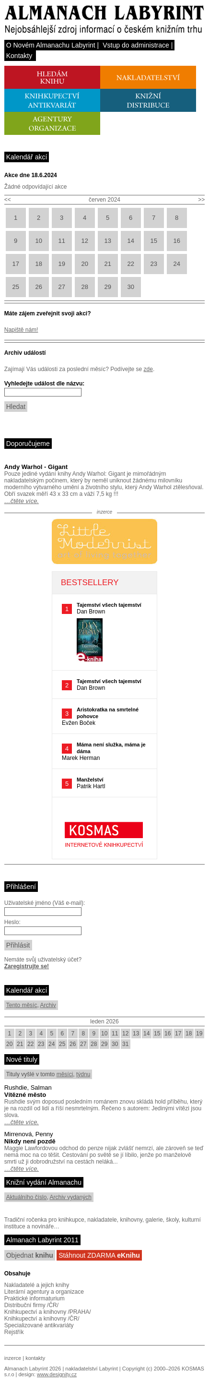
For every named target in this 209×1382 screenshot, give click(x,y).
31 (125, 1044)
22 (130, 263)
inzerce (12, 1358)
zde (148, 369)
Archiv (48, 1005)
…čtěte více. (21, 501)
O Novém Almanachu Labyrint (50, 45)
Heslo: (12, 922)
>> (201, 199)
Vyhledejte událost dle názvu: (44, 383)
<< (7, 199)
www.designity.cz (57, 1374)
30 (130, 286)
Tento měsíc (21, 1005)
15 (153, 240)
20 (84, 263)
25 (15, 286)
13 (107, 240)
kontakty (35, 1358)
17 (15, 263)
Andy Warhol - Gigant (36, 466)
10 (38, 240)
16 (176, 240)
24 (176, 263)
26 (38, 286)
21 (107, 263)
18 (38, 263)
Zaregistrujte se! (26, 966)
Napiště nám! (21, 329)
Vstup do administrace (136, 45)
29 (107, 286)
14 (130, 240)
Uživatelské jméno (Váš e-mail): (44, 903)
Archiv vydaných (70, 1197)
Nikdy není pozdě (30, 1141)
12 (84, 240)
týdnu (83, 1074)
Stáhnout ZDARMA (99, 1255)
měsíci (65, 1074)
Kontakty (19, 56)
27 (61, 286)
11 (61, 240)
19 (61, 263)
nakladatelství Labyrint (91, 1368)
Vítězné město (25, 1094)
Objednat (29, 1255)
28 (84, 286)
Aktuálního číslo (26, 1197)
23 (153, 263)
